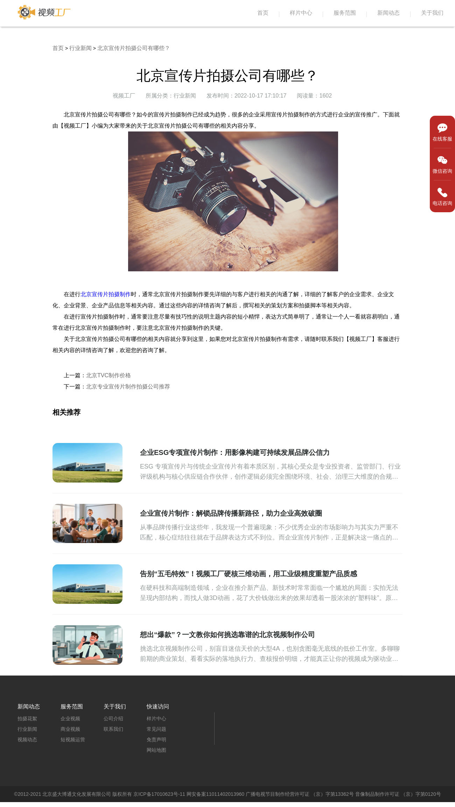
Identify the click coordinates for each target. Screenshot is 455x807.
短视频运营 (73, 739)
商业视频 (70, 729)
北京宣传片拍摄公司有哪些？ (133, 48)
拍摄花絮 (27, 718)
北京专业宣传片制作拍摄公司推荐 (128, 387)
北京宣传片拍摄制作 (105, 294)
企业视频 (70, 718)
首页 (262, 13)
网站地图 (156, 750)
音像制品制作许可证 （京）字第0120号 (398, 794)
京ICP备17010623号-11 (159, 794)
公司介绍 (113, 718)
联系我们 (113, 729)
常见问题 (156, 729)
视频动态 (27, 739)
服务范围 (345, 13)
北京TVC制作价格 (108, 375)
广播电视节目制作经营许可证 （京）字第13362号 (300, 794)
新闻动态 (388, 13)
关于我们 (432, 13)
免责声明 (156, 739)
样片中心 (301, 13)
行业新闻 (80, 48)
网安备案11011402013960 (215, 794)
